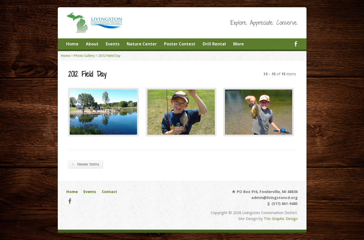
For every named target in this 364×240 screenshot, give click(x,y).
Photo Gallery (84, 55)
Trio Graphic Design (281, 218)
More (238, 44)
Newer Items (85, 164)
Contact (109, 191)
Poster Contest (179, 44)
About (92, 44)
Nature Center (142, 44)
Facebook (296, 44)
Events (112, 44)
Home (72, 44)
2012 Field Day (109, 55)
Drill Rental (214, 44)
